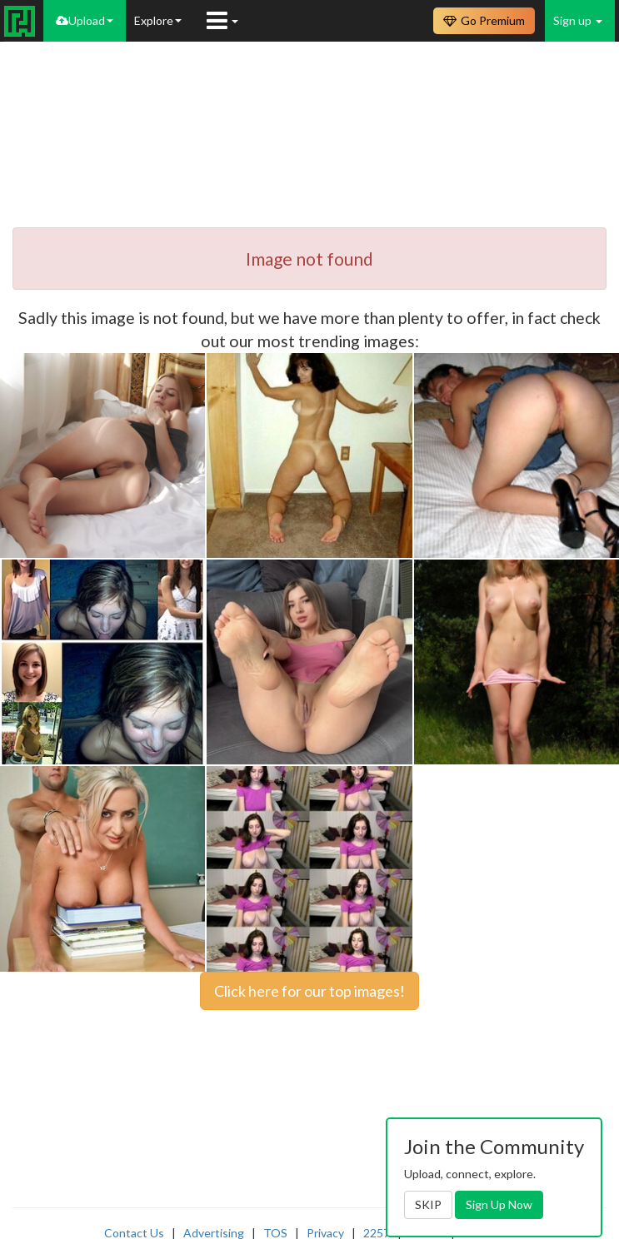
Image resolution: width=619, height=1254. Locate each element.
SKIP (428, 1204)
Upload (84, 20)
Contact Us (134, 1233)
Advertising (213, 1233)
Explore (158, 20)
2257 (376, 1233)
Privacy (325, 1233)
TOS (275, 1233)
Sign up (577, 20)
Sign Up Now (499, 1204)
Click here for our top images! (309, 991)
